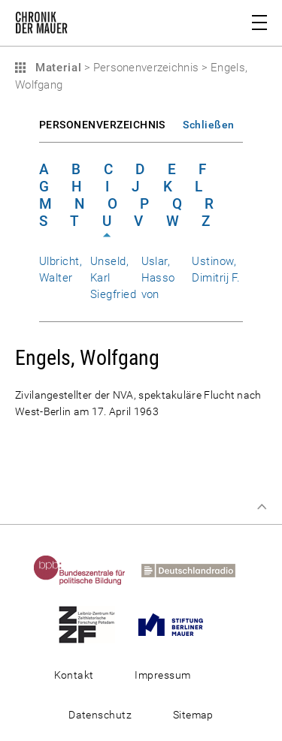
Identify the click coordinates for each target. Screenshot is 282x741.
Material (56, 67)
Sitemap (193, 715)
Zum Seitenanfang (261, 507)
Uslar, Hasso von (158, 278)
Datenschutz (100, 715)
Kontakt (74, 675)
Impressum (162, 675)
